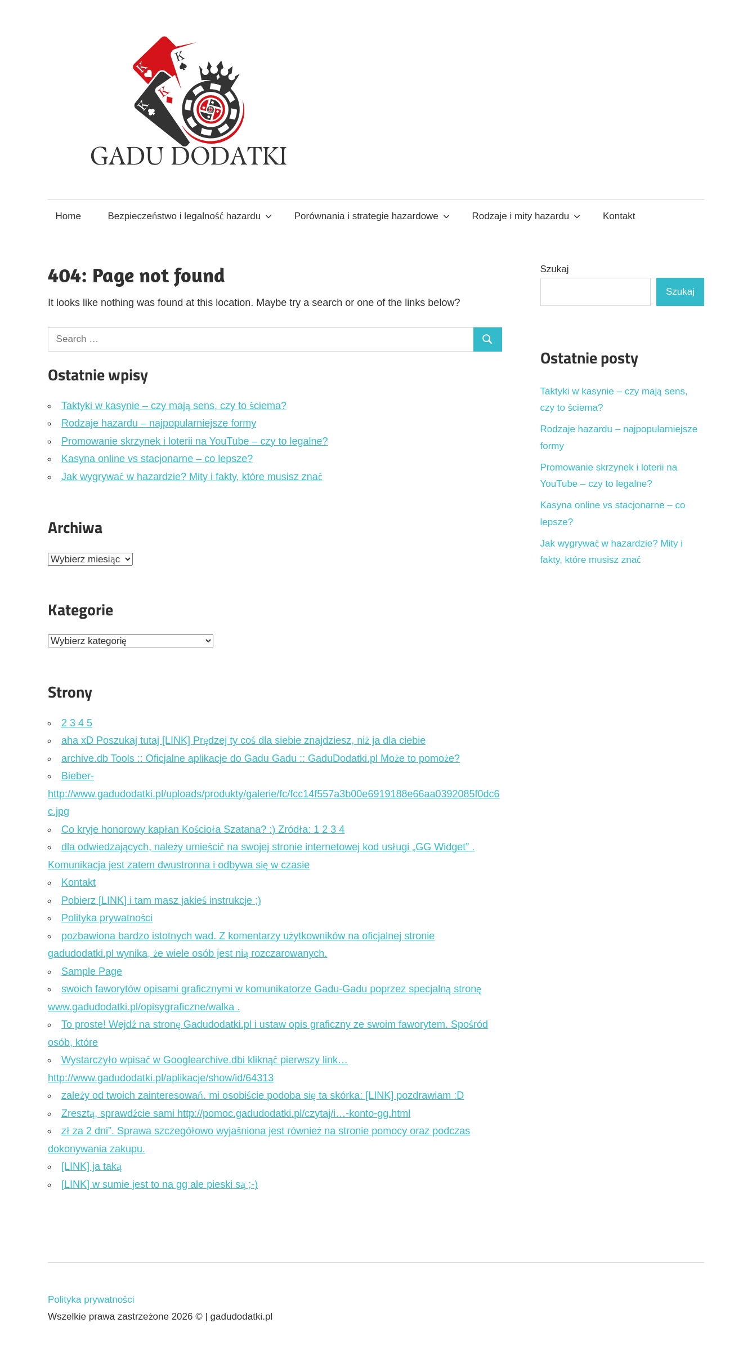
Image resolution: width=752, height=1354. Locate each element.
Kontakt (619, 216)
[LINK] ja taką (91, 1166)
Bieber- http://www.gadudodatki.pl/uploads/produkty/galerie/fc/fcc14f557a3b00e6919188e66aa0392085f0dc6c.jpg (274, 793)
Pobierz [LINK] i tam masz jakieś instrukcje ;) (161, 900)
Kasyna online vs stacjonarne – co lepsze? (157, 458)
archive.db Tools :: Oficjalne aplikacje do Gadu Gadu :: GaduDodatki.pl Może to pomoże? (260, 758)
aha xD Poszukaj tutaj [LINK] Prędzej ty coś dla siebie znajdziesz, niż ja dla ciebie (243, 740)
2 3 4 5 (76, 723)
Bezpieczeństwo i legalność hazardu (190, 216)
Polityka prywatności (107, 918)
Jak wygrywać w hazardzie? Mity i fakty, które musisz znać (192, 476)
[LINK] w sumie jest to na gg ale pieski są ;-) (159, 1184)
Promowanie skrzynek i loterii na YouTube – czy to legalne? (194, 441)
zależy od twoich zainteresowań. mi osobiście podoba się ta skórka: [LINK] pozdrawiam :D (262, 1095)
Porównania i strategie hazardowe (372, 216)
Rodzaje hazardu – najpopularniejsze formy (158, 423)
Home (68, 216)
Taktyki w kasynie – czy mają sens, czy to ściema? (174, 405)
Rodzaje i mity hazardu (526, 216)
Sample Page (91, 971)
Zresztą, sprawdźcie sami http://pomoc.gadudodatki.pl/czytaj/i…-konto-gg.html (235, 1113)
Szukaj (554, 269)
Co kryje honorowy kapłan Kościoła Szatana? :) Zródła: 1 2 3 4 (202, 829)
